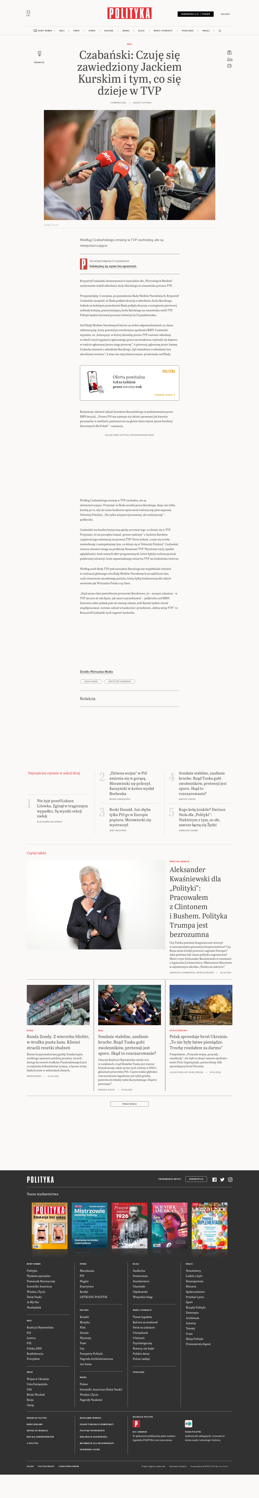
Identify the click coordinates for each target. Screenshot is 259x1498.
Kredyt (84, 1315)
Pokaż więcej (129, 1128)
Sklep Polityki (194, 1363)
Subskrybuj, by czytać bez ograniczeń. (113, 268)
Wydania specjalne (38, 1300)
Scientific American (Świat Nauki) (101, 1413)
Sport (189, 1326)
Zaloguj (224, 15)
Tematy (190, 1352)
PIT (82, 1300)
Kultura (108, 32)
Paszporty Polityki (91, 1377)
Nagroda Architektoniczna (96, 1383)
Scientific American (39, 1310)
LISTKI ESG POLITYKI (93, 1321)
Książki (84, 1341)
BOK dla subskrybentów (40, 1461)
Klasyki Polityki (196, 1331)
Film (83, 1351)
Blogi (141, 32)
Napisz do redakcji (37, 1454)
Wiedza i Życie (36, 1315)
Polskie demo (141, 1377)
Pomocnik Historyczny (41, 1305)
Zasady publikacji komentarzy (97, 1448)
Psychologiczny (142, 1367)
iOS (134, 1456)
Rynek (92, 32)
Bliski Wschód (36, 1418)
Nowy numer (45, 32)
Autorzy (191, 1347)
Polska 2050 (34, 1372)
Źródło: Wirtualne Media (96, 695)
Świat (76, 32)
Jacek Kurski (91, 705)
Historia (191, 1310)
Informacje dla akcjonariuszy (97, 1467)
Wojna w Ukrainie (38, 1403)
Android (142, 1456)
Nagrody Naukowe (91, 1424)
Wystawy (85, 1362)
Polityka (32, 1294)
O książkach (140, 1356)
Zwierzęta (192, 1336)
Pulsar (84, 1408)
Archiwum (192, 1342)
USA (29, 1413)
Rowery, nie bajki (143, 1372)
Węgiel (84, 1305)
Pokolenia (187, 32)
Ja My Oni (33, 1326)
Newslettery (193, 1294)
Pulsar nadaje (141, 1383)
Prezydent (33, 1383)
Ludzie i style (194, 1300)
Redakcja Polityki (37, 1442)
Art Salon (86, 1388)
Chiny (30, 1429)
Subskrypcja (196, 1203)
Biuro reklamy (35, 1448)
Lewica (31, 1362)
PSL (29, 1367)
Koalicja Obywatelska (40, 1351)
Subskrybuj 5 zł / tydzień (194, 15)
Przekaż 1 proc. (195, 1321)
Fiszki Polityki (193, 1456)
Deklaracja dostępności (93, 1461)
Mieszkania (87, 1294)
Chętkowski (140, 1315)
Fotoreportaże (194, 1305)
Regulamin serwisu (90, 1442)
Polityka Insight (46, 1490)
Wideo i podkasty (163, 32)
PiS (29, 1356)
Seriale (84, 1356)
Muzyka (85, 1346)
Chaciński (139, 1310)
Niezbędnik (34, 1331)
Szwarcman (140, 1300)
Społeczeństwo (195, 1315)
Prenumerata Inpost (170, 1203)
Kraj (61, 32)
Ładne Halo (160, 1490)
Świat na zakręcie (144, 1351)
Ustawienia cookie (90, 1473)
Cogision (151, 1490)
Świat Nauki (34, 1321)
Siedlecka (139, 1294)
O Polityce (32, 1467)
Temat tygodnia (142, 1341)
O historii (139, 1362)
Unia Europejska (37, 1408)
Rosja (30, 1424)
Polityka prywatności (92, 1454)
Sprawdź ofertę (165, 419)
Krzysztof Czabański (119, 705)
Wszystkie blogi (143, 1321)
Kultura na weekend (145, 1346)
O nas (189, 1357)
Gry (82, 1372)
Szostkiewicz (141, 1305)
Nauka (125, 32)
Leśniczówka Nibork (69, 1490)
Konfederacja (35, 1377)
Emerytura (87, 1310)
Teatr (83, 1367)
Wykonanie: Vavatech (178, 1490)
